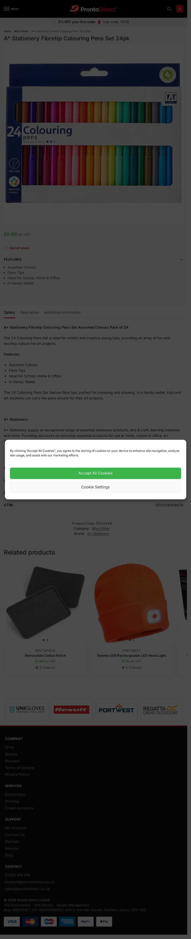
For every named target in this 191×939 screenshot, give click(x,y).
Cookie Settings (95, 487)
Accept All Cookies (95, 473)
